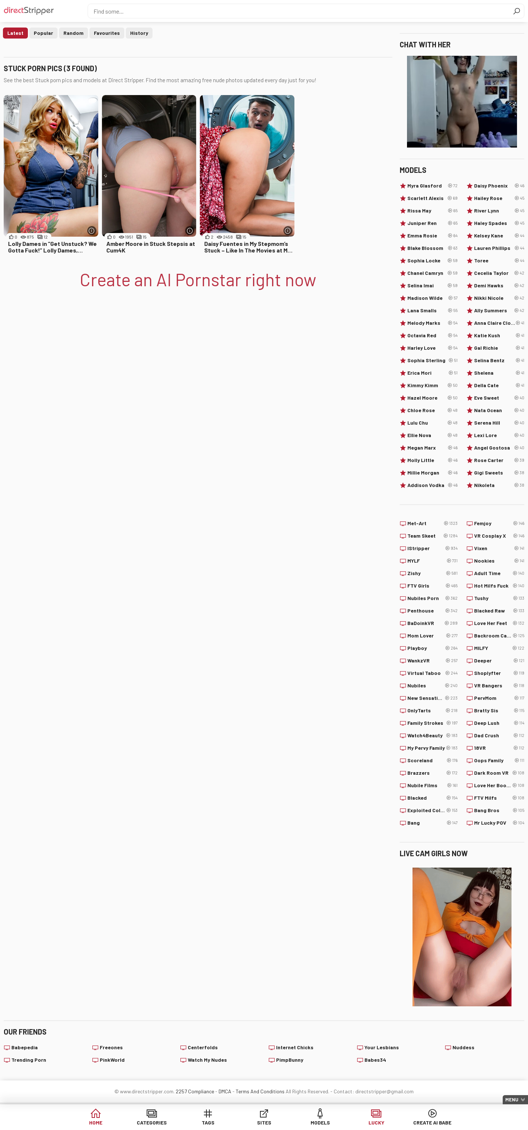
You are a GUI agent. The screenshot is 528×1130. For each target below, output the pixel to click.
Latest (15, 33)
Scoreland (432, 760)
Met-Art (432, 523)
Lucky (376, 1122)
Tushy (499, 598)
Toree (499, 260)
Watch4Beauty (432, 735)
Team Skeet (432, 535)
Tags (208, 1122)
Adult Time (499, 573)
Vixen (499, 548)
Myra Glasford (432, 185)
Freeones (111, 1047)
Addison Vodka (432, 485)
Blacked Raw (499, 610)
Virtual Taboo (432, 673)
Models (320, 1122)
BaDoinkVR (432, 623)
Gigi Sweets (499, 472)
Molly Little (432, 460)
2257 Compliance (195, 1091)
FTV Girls (432, 585)
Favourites (107, 33)
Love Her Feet (499, 623)
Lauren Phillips (499, 248)
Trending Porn (28, 1060)
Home (95, 1122)
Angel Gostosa (499, 447)
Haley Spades (499, 223)
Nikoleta (499, 485)
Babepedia (24, 1047)
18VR (499, 748)
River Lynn (499, 210)
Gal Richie (499, 348)
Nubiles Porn (432, 598)
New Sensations (432, 698)
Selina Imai (432, 285)
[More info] (91, 230)
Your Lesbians (381, 1047)
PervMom (499, 698)
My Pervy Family (432, 748)
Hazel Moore (432, 397)
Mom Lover (432, 635)
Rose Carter (499, 460)
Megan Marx (432, 447)
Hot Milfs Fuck (499, 585)
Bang (432, 822)
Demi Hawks (499, 285)
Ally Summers (499, 310)
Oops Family (499, 760)
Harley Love (432, 348)
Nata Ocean (499, 410)
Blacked (432, 797)
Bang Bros (499, 810)
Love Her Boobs (499, 785)
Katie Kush (499, 335)
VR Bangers (499, 685)
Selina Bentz (499, 360)
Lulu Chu (432, 422)
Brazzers (432, 773)
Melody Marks (432, 323)
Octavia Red (432, 335)
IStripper (432, 548)
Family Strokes (432, 723)
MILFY (499, 648)
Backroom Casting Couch (499, 635)
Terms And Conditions (260, 1091)
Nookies (499, 560)
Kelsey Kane (499, 235)
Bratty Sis (499, 710)
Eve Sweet (499, 397)
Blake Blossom (432, 248)
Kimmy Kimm (432, 385)
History (139, 33)
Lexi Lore (499, 435)
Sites (264, 1122)
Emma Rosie (432, 235)
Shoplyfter (499, 673)
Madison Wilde (432, 298)
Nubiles (432, 685)
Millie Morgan (432, 472)
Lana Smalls (432, 310)
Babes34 (375, 1060)
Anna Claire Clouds (499, 323)
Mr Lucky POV (499, 822)
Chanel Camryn (432, 273)
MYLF (432, 560)
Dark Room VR (499, 773)
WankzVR (432, 660)
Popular (43, 33)
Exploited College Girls (432, 810)
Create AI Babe (432, 1122)
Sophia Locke (432, 260)
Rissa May (432, 210)
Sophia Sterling (432, 360)
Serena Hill (499, 422)
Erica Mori (432, 372)
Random (73, 33)
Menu (511, 1099)
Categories (152, 1122)
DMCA (225, 1091)
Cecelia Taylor (499, 273)
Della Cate (499, 385)
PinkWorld (112, 1060)
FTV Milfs (499, 797)
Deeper (499, 660)
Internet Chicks (295, 1047)
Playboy (432, 648)
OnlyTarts (432, 710)
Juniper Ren (432, 223)
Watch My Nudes (207, 1060)
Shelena (499, 372)
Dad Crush (499, 735)
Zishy (432, 573)
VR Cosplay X (499, 535)
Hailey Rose (499, 198)
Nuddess (463, 1047)
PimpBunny (289, 1060)
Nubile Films (432, 785)
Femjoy (499, 523)
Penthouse (432, 610)
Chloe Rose (432, 410)
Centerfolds (203, 1047)
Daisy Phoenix (499, 185)
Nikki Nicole (499, 298)
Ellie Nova (432, 435)
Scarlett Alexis (432, 198)
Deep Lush (499, 723)
